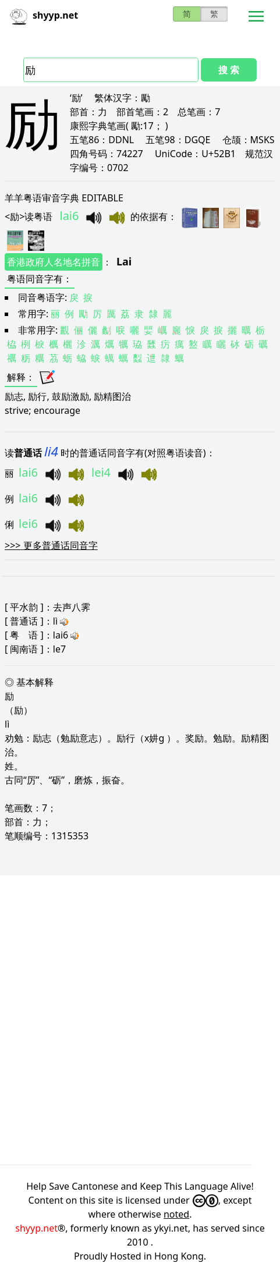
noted (176, 1214)
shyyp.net (36, 1228)
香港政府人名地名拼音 (53, 262)
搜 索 (228, 69)
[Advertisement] (140, 1020)
